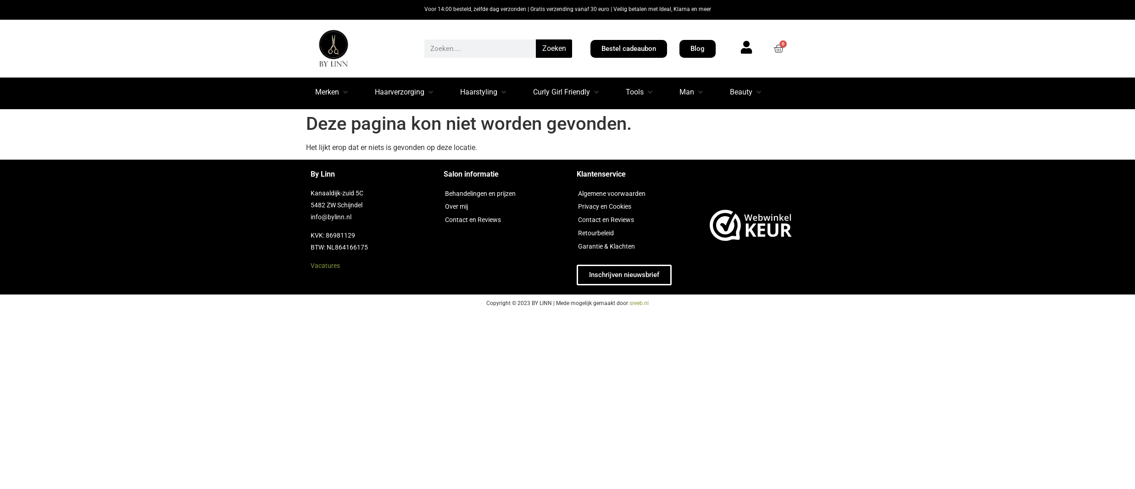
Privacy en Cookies (604, 206)
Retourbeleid (596, 233)
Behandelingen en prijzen (480, 193)
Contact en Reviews (473, 219)
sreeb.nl (639, 303)
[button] (332, 93)
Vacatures (325, 265)
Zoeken (554, 48)
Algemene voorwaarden (611, 193)
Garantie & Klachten (606, 246)
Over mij (456, 206)
